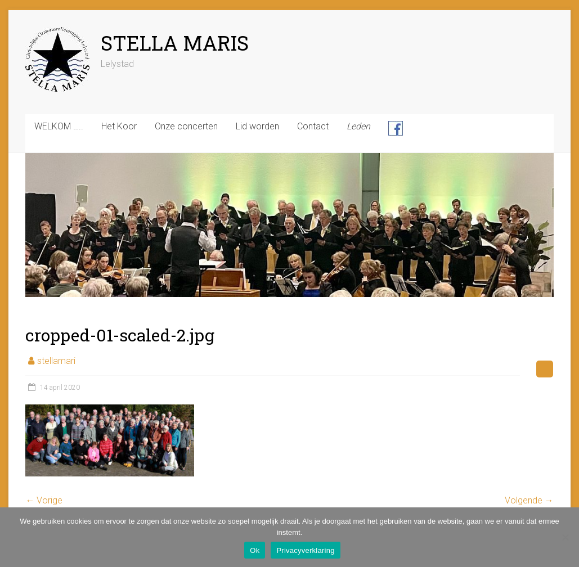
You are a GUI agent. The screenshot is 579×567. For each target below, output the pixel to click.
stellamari (56, 361)
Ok (254, 550)
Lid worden (257, 126)
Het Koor (119, 126)
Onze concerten (186, 126)
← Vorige (43, 500)
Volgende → (529, 500)
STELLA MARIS (175, 42)
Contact (313, 126)
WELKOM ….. (58, 126)
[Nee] (565, 537)
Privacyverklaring (305, 550)
